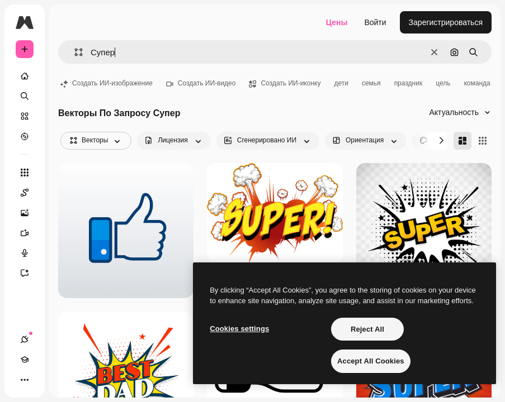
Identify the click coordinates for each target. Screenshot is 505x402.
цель (443, 83)
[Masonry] (462, 141)
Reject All (367, 329)
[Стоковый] (25, 116)
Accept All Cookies (370, 361)
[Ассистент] (30, 273)
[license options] (173, 141)
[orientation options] (366, 141)
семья (371, 83)
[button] (74, 52)
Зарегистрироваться (446, 22)
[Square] (483, 141)
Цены (337, 22)
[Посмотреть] (25, 136)
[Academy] (25, 359)
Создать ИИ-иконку (284, 83)
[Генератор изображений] (30, 213)
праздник (408, 83)
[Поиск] (25, 96)
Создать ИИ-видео (201, 83)
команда (477, 83)
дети (341, 83)
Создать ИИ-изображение (106, 83)
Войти (375, 22)
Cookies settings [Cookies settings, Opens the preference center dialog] (239, 328)
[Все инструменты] (25, 172)
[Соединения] (25, 339)
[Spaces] (30, 193)
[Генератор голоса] (30, 253)
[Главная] (25, 76)
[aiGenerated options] (267, 141)
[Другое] (25, 380)
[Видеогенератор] (30, 233)
